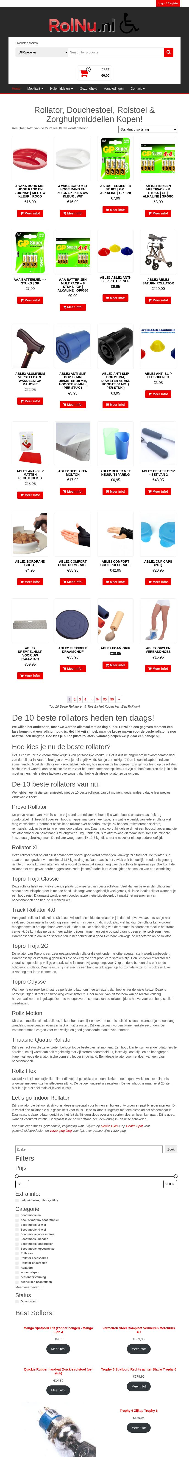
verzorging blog (61, 1130)
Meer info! (32, 213)
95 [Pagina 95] (105, 699)
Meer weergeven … (29, 1287)
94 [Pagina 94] (98, 699)
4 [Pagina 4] (85, 699)
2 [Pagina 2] (75, 699)
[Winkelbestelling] (147, 129)
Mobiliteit (35, 88)
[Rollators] (17, 1253)
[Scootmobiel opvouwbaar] (17, 1248)
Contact (138, 88)
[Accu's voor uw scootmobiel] (17, 1220)
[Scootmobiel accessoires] (17, 1234)
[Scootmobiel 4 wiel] (17, 1229)
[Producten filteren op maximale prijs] (170, 1184)
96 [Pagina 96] (112, 699)
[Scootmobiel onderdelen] (17, 1244)
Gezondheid (88, 88)
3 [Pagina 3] (80, 699)
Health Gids (109, 1126)
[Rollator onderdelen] (17, 1263)
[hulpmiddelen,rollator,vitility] (17, 1200)
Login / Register (168, 3)
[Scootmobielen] (17, 1215)
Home (16, 88)
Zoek (171, 1149)
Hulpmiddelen (61, 88)
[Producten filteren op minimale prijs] (22, 1184)
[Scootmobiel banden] (17, 1239)
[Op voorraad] (17, 1301)
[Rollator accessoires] (17, 1258)
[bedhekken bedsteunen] (17, 1282)
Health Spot (134, 1126)
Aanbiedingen (114, 88)
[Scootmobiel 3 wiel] (17, 1225)
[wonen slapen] (17, 1272)
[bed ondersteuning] (17, 1277)
